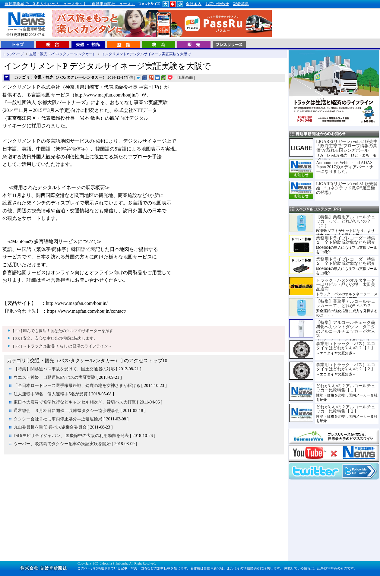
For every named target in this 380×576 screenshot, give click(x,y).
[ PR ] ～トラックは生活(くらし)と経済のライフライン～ (62, 346)
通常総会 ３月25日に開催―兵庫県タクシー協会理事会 (66, 410)
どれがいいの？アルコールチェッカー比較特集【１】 (345, 387)
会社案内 (193, 4)
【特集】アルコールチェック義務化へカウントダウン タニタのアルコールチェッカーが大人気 (345, 329)
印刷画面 (185, 77)
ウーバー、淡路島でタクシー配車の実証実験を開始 (62, 443)
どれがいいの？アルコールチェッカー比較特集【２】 (345, 408)
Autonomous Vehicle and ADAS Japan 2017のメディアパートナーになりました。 (345, 167)
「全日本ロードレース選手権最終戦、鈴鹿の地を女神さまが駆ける (77, 385)
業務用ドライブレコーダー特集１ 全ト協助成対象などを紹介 (345, 240)
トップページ (13, 54)
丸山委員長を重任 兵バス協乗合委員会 (50, 427)
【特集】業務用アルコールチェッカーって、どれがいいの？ (345, 303)
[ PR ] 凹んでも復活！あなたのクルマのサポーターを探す (63, 331)
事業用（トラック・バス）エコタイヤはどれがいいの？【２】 (345, 366)
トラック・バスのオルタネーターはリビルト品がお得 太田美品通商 (345, 284)
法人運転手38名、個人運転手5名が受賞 (51, 393)
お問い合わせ (217, 4)
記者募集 (241, 4)
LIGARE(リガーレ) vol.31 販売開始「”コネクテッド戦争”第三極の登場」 (347, 188)
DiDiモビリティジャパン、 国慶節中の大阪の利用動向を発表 (71, 435)
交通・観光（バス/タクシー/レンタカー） (63, 54)
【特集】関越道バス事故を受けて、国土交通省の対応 (64, 368)
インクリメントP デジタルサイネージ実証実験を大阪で (146, 54)
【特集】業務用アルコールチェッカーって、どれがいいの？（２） (345, 221)
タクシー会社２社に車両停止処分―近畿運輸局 (58, 418)
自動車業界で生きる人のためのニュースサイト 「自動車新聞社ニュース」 (70, 4)
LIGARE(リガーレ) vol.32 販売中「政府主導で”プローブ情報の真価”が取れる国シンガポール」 (347, 146)
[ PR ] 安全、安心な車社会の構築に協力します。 (55, 338)
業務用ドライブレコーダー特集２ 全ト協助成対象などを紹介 (345, 261)
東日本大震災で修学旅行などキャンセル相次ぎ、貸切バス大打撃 (75, 402)
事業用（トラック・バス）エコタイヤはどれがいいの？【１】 (345, 345)
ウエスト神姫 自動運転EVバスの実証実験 (54, 377)
